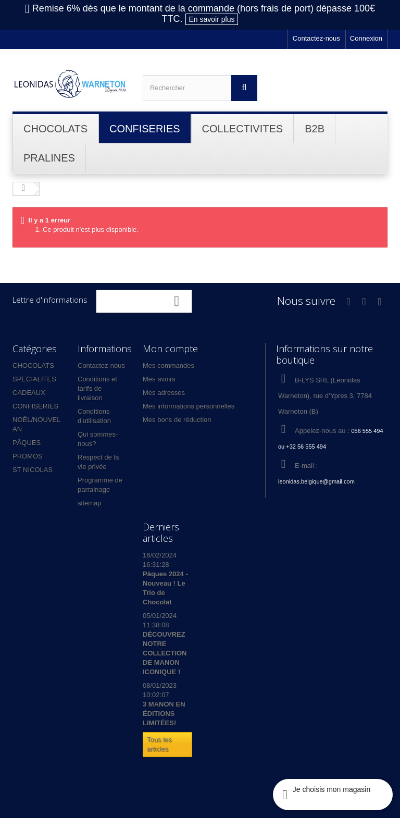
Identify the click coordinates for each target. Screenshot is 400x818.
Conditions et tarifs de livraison (97, 388)
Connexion (366, 38)
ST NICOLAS (32, 470)
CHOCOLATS (33, 365)
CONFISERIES (35, 406)
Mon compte (170, 348)
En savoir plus (212, 19)
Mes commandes (168, 365)
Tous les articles (159, 744)
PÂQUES (26, 443)
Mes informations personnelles (188, 406)
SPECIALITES (34, 379)
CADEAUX (28, 392)
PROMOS (27, 456)
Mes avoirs (159, 379)
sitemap (90, 503)
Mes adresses (164, 392)
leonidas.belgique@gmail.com (316, 481)
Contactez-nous (316, 38)
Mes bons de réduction (177, 420)
